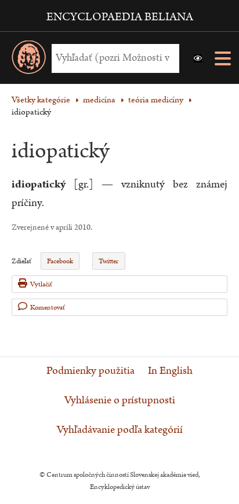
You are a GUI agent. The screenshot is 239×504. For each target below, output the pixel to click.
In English (170, 370)
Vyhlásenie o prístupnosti (119, 400)
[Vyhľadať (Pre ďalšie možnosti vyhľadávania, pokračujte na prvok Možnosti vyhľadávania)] (113, 58)
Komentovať (41, 306)
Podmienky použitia (90, 370)
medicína (99, 100)
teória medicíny (155, 100)
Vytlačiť (35, 283)
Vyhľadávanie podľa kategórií (120, 429)
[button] (198, 58)
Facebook (60, 261)
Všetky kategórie (41, 100)
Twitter (108, 261)
